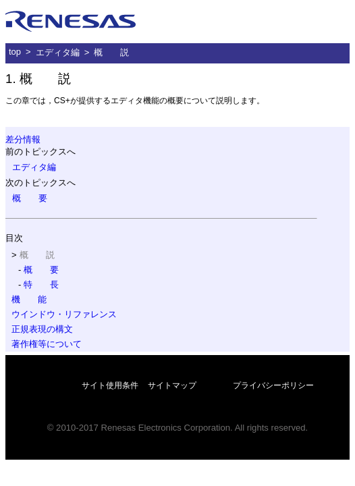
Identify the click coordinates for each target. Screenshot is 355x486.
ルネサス (70, 21)
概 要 (29, 198)
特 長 (41, 284)
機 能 (29, 299)
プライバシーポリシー (273, 385)
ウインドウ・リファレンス (64, 314)
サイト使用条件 (110, 385)
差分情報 (22, 139)
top (15, 52)
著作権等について (46, 344)
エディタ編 (58, 52)
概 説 (111, 52)
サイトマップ (172, 385)
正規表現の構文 (42, 329)
